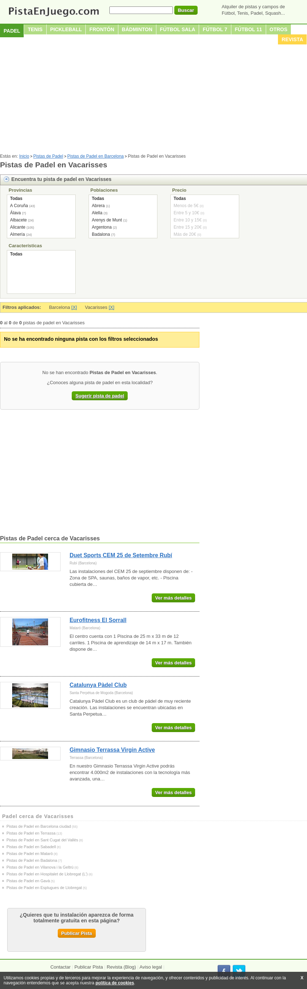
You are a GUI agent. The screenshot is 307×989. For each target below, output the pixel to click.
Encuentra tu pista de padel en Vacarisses (61, 179)
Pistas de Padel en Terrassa (31, 833)
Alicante (17, 227)
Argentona (102, 227)
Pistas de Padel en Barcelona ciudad (38, 826)
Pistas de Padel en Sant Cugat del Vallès (42, 840)
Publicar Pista (76, 933)
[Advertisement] (153, 100)
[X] (74, 307)
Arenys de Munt (107, 220)
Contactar (60, 967)
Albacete (18, 220)
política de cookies (114, 982)
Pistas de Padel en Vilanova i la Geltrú (40, 867)
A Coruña (19, 205)
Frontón (101, 29)
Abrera (98, 205)
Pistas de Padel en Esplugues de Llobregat (44, 887)
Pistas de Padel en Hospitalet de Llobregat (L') (47, 874)
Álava (15, 212)
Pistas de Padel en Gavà (28, 881)
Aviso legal (151, 967)
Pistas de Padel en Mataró (29, 853)
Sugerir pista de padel (99, 395)
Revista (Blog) (121, 967)
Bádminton (137, 29)
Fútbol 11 (248, 29)
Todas (16, 198)
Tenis (35, 29)
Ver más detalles (173, 598)
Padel (12, 31)
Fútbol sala (177, 29)
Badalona (101, 234)
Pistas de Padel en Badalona (31, 860)
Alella (97, 212)
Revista (292, 39)
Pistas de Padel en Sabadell (31, 847)
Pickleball (66, 29)
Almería (17, 234)
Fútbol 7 (215, 29)
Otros (279, 29)
